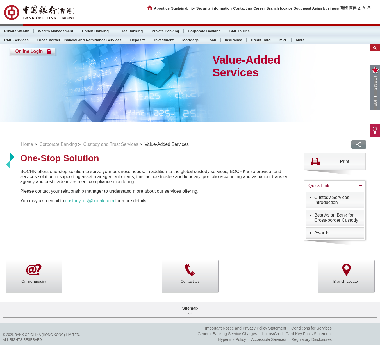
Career (259, 8)
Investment (164, 40)
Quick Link (318, 185)
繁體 (344, 8)
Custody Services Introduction (331, 200)
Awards (321, 232)
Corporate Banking (204, 31)
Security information (214, 8)
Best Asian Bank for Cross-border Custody (336, 218)
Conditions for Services (311, 328)
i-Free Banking (130, 31)
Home (27, 144)
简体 (352, 8)
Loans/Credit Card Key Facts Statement (297, 334)
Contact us (242, 8)
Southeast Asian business (316, 8)
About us (162, 8)
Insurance (233, 40)
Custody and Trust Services (110, 144)
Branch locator (279, 8)
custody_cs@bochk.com (89, 200)
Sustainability (183, 8)
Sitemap (190, 308)
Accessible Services (268, 339)
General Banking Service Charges (227, 334)
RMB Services (16, 40)
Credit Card (261, 40)
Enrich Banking (95, 31)
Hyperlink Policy (232, 339)
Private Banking (165, 31)
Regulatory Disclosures (311, 339)
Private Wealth (16, 31)
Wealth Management (55, 31)
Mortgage (190, 40)
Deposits (138, 40)
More (300, 40)
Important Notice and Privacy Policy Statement (245, 328)
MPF (283, 40)
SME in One (239, 31)
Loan (212, 40)
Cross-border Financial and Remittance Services (79, 40)
